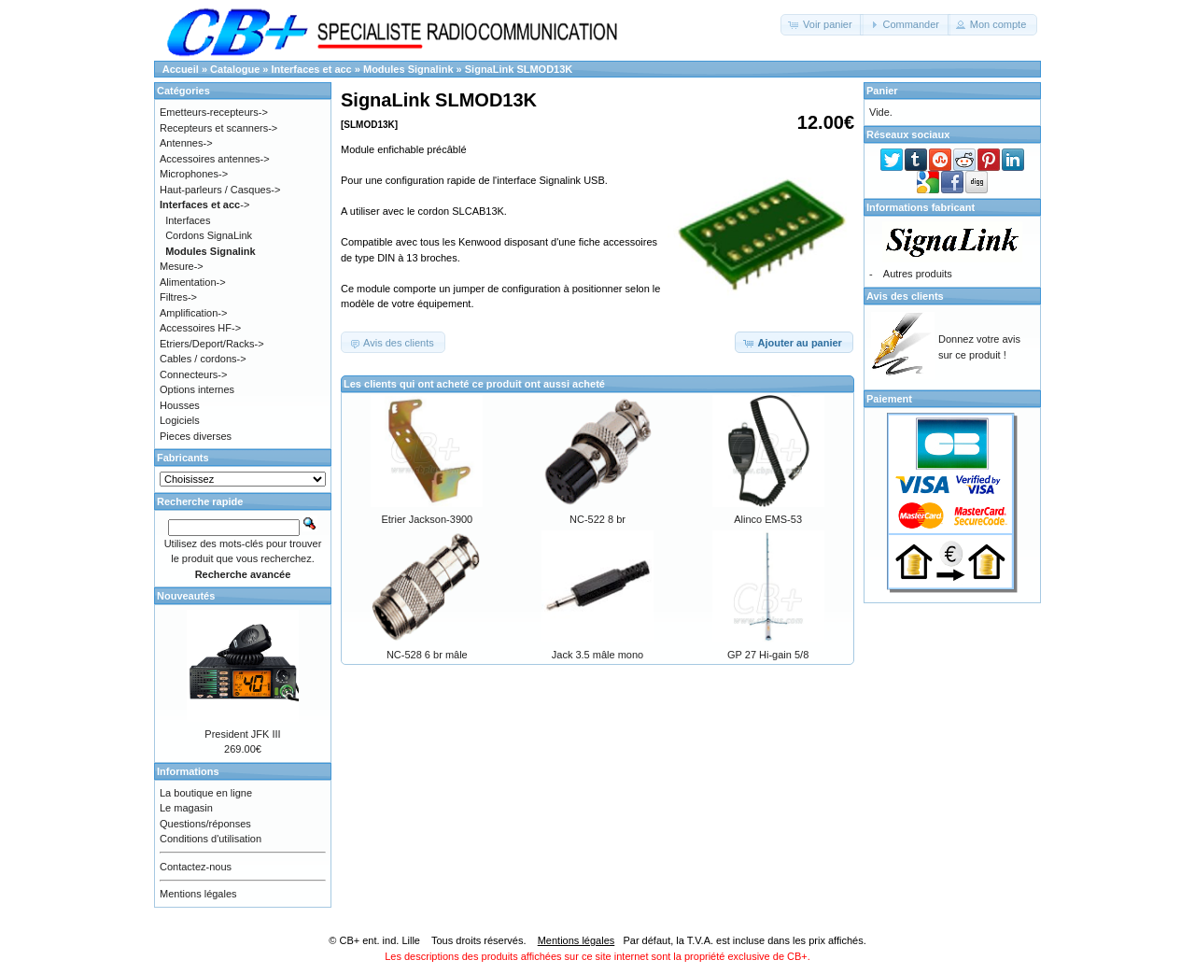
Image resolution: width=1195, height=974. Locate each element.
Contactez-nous (196, 866)
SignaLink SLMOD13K (519, 69)
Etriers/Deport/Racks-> (212, 343)
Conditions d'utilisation (210, 838)
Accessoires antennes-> (215, 158)
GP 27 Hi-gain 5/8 (767, 654)
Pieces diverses (196, 436)
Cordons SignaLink (208, 235)
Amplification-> (193, 312)
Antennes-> (186, 142)
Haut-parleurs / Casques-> (220, 189)
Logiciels (180, 420)
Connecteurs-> (193, 374)
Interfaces (187, 220)
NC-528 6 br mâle (427, 654)
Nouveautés (186, 595)
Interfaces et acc (312, 69)
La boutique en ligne (206, 792)
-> (204, 204)
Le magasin (186, 807)
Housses (180, 405)
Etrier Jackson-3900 (426, 519)
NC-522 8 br (597, 519)
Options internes (197, 389)
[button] (822, 24)
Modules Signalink (408, 69)
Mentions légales (198, 893)
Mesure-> (182, 266)
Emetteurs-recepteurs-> (214, 112)
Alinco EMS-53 (768, 519)
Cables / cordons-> (203, 358)
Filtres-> (178, 297)
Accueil (180, 69)
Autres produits (917, 273)
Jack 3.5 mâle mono (597, 654)
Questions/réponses (205, 823)
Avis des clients (905, 296)
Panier (882, 90)
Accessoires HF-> (200, 327)
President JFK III (242, 734)
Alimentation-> (193, 282)
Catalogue (235, 69)
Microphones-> (194, 173)
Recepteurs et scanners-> (218, 128)
